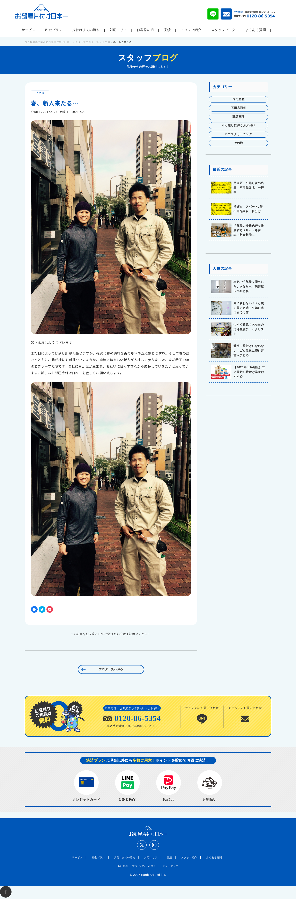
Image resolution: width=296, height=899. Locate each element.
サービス (28, 30)
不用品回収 (238, 107)
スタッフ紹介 (191, 30)
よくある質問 (255, 30)
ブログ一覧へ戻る (111, 669)
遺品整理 (238, 116)
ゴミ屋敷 (238, 99)
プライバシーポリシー (145, 866)
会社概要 (123, 866)
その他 (40, 93)
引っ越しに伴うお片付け (238, 125)
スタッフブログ (223, 30)
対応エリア (118, 30)
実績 (167, 30)
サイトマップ (170, 866)
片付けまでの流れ (86, 30)
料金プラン (53, 30)
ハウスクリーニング (238, 134)
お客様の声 (145, 30)
